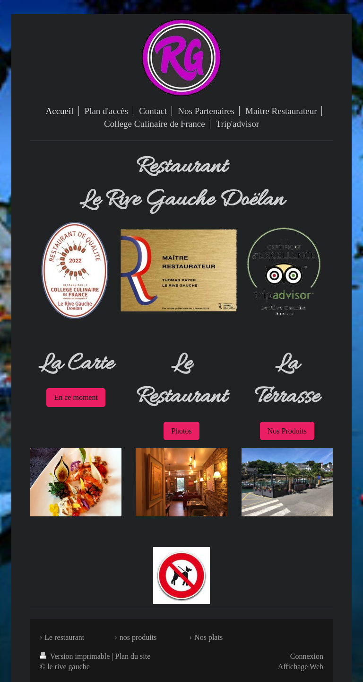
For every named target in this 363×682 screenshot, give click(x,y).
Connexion (306, 656)
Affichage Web (300, 667)
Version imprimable (76, 656)
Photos (181, 431)
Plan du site (133, 656)
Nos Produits (287, 431)
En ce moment (75, 397)
